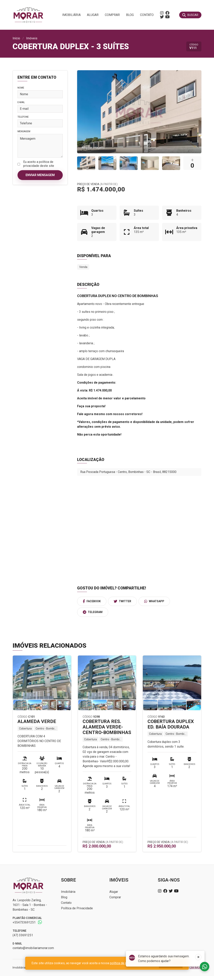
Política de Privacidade (77, 908)
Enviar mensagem (40, 175)
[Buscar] (190, 15)
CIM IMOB (195, 967)
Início (16, 38)
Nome (21, 87)
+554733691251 (24, 922)
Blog (130, 15)
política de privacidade (125, 963)
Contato (147, 15)
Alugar (93, 15)
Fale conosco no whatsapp (204, 966)
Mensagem (24, 131)
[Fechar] (198, 957)
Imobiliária (71, 15)
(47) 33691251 (23, 935)
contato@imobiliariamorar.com (33, 948)
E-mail (21, 102)
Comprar (112, 15)
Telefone (23, 116)
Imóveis (31, 38)
